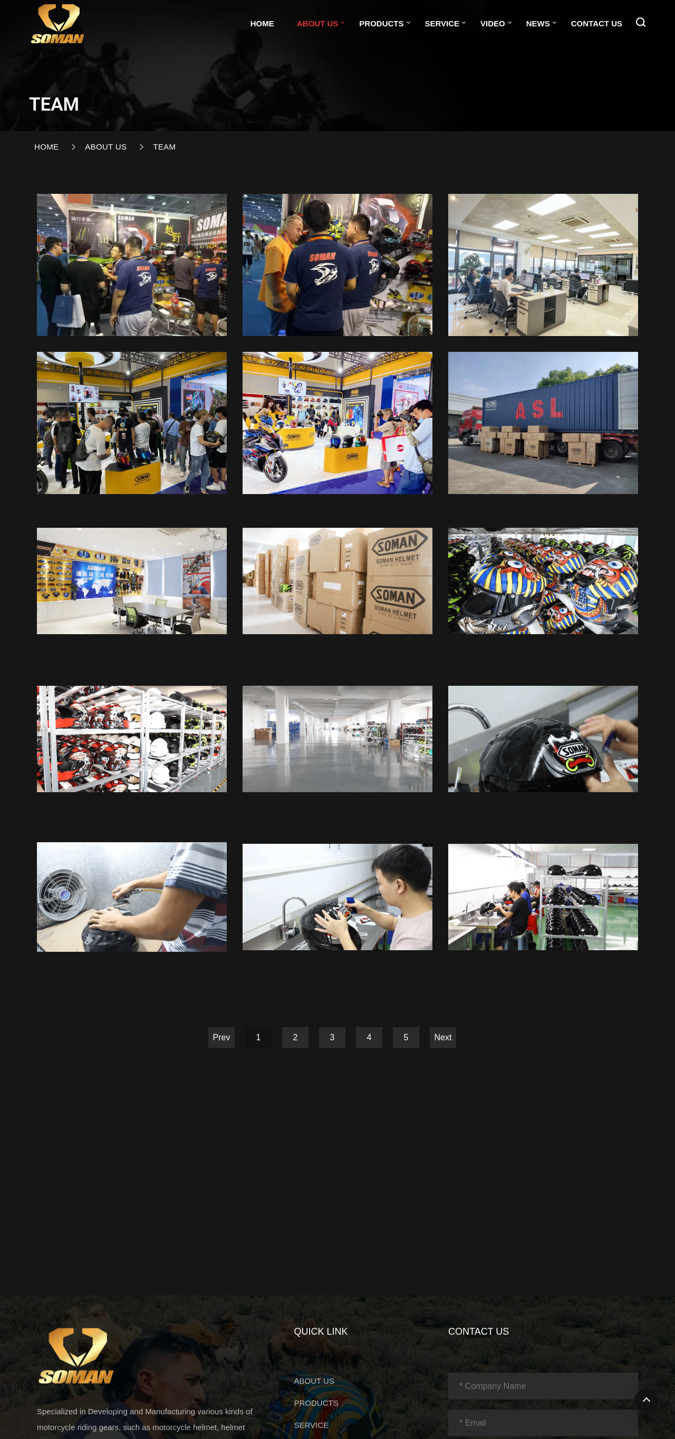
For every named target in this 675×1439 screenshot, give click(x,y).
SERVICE (442, 23)
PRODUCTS (381, 23)
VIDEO (492, 23)
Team (164, 146)
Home (262, 23)
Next (443, 1037)
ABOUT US (317, 23)
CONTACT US (596, 23)
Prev (221, 1037)
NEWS (538, 23)
